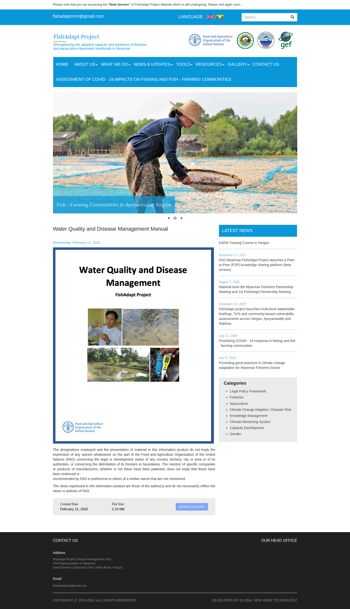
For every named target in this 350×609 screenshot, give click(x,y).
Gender (235, 434)
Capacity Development (247, 428)
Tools (182, 65)
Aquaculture (239, 404)
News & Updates (152, 65)
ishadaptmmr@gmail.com (79, 16)
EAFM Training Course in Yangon (244, 243)
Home (62, 64)
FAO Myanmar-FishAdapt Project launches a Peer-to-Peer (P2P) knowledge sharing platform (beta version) (257, 265)
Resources (209, 65)
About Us (84, 65)
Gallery (237, 65)
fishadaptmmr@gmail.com (70, 585)
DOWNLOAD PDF (192, 507)
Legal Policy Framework (248, 391)
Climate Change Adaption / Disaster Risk (260, 410)
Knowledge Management (249, 416)
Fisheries (237, 397)
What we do (114, 65)
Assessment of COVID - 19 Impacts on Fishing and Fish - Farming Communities (143, 79)
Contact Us (266, 64)
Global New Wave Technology (268, 600)
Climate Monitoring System (250, 422)
